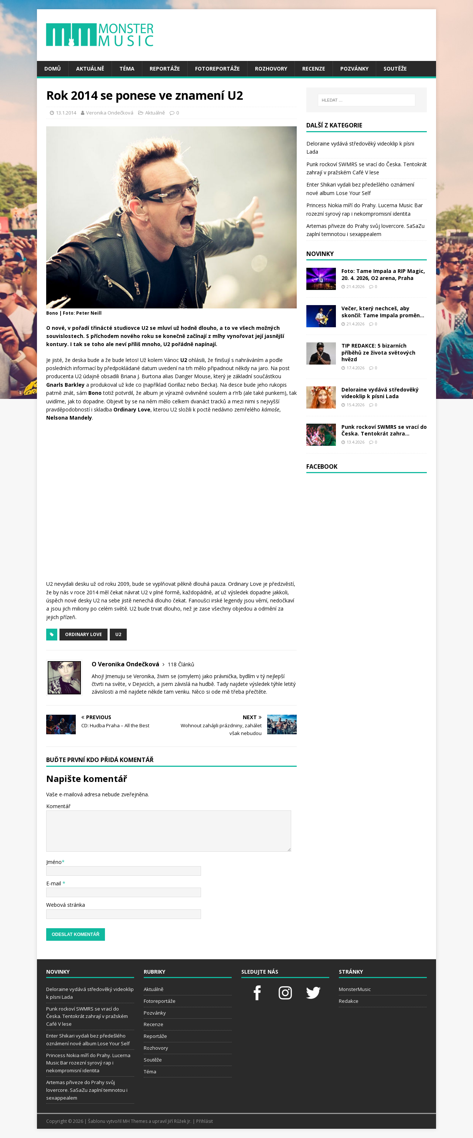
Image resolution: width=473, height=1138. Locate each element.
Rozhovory (271, 68)
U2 (118, 634)
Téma (127, 68)
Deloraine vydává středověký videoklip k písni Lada (380, 393)
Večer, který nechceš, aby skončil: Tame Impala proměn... (382, 311)
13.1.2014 (66, 112)
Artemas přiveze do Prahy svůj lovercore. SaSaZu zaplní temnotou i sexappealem (86, 1090)
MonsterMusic (355, 989)
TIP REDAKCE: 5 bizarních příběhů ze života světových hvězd (378, 352)
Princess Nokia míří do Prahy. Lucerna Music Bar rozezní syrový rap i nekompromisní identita (88, 1063)
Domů (52, 68)
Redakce (348, 1001)
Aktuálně (90, 68)
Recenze (313, 68)
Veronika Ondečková (109, 112)
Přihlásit (204, 1121)
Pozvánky (354, 68)
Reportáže (165, 68)
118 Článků (181, 664)
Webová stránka (65, 904)
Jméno (54, 861)
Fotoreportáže (217, 68)
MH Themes (135, 1121)
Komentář (58, 806)
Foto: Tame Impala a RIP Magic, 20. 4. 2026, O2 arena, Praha (383, 274)
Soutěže (395, 68)
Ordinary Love (83, 634)
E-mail (54, 883)
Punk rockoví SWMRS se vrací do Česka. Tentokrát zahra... (384, 430)
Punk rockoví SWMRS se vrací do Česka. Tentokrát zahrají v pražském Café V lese (87, 1016)
